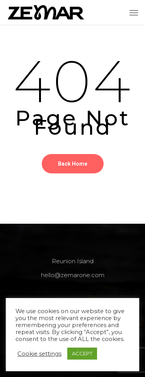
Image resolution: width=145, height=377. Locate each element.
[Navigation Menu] (134, 12)
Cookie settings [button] (39, 353)
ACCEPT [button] (82, 353)
